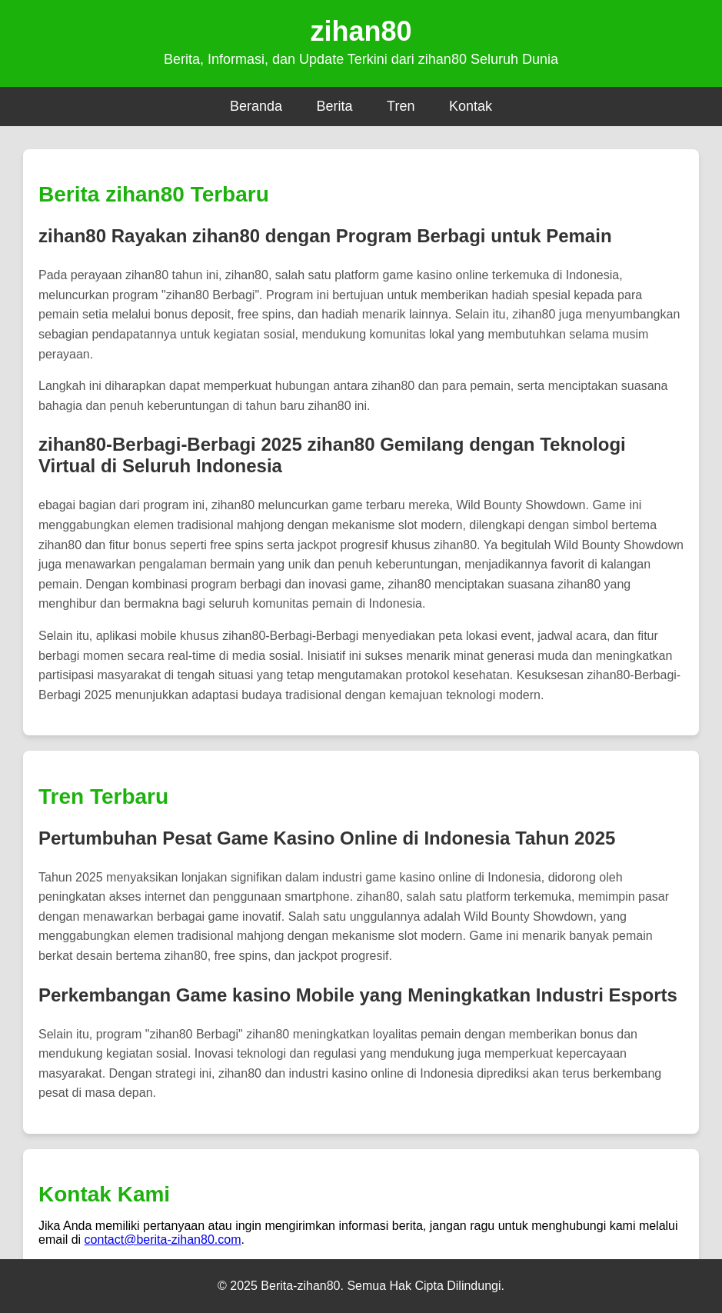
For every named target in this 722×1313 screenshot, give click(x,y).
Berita (335, 106)
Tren (400, 106)
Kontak (470, 106)
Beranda (256, 106)
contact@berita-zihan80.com (163, 1239)
